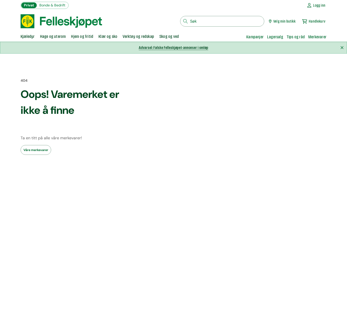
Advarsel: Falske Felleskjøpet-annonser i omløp (173, 47)
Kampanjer (255, 36)
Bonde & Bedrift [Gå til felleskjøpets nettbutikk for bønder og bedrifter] (52, 5)
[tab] (27, 37)
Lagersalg (275, 36)
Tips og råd (296, 36)
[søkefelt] (222, 21)
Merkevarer (317, 36)
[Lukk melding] (342, 47)
